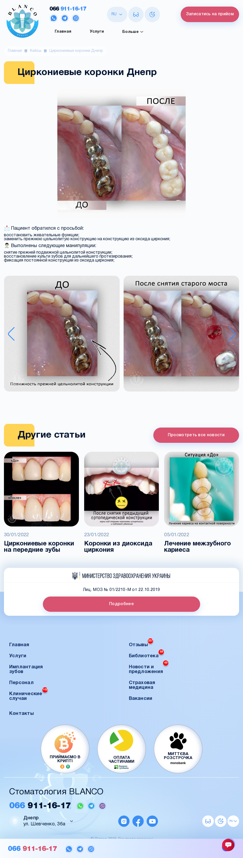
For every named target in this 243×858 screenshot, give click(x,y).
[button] (62, 334)
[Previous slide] (11, 334)
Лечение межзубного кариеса (197, 547)
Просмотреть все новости (196, 435)
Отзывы (141, 643)
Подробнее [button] (121, 604)
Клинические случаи (28, 695)
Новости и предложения (149, 668)
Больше (133, 32)
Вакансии (141, 698)
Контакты (21, 713)
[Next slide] (232, 334)
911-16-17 (67, 9)
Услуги (97, 31)
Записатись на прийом (210, 14)
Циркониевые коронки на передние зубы (39, 547)
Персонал (21, 683)
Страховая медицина (142, 685)
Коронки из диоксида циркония (118, 547)
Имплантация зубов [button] (26, 669)
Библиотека (146, 654)
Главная (63, 31)
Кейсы (35, 51)
